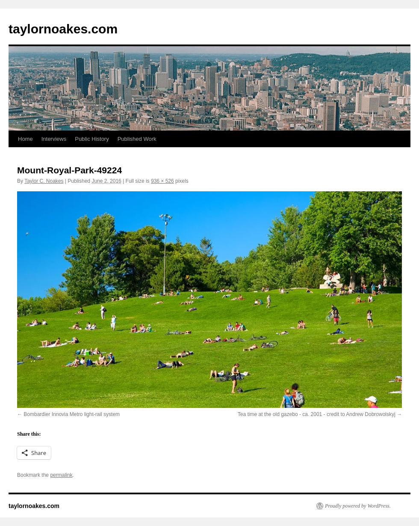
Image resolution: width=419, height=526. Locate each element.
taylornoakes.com (63, 29)
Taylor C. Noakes (43, 181)
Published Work (137, 139)
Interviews (54, 139)
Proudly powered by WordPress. (358, 506)
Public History (92, 139)
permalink (61, 475)
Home (25, 139)
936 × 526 (162, 181)
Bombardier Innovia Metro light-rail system (72, 414)
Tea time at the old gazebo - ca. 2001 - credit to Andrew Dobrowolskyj (316, 414)
